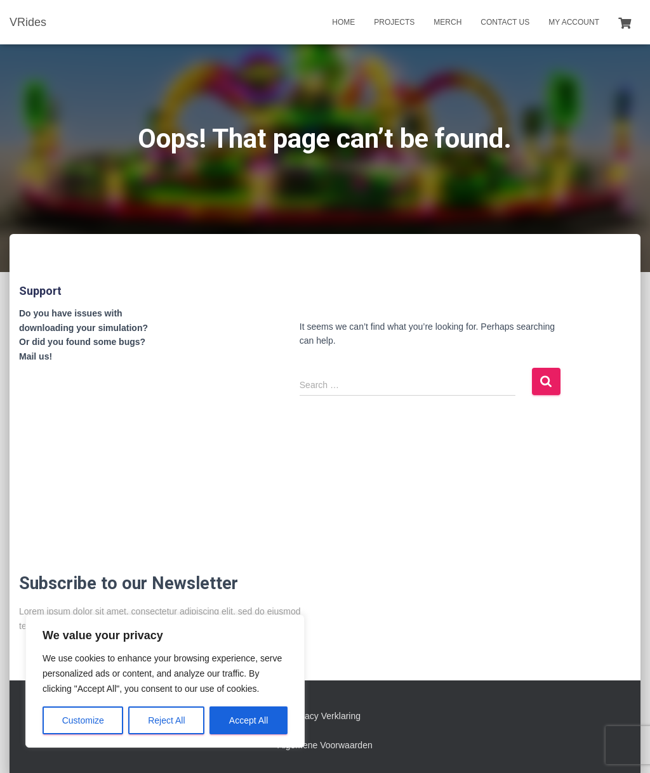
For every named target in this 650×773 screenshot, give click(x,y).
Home (343, 22)
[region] (165, 681)
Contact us (505, 22)
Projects (394, 22)
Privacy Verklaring (325, 716)
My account (573, 22)
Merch (447, 22)
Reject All (166, 720)
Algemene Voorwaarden (324, 745)
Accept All (248, 720)
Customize (83, 720)
